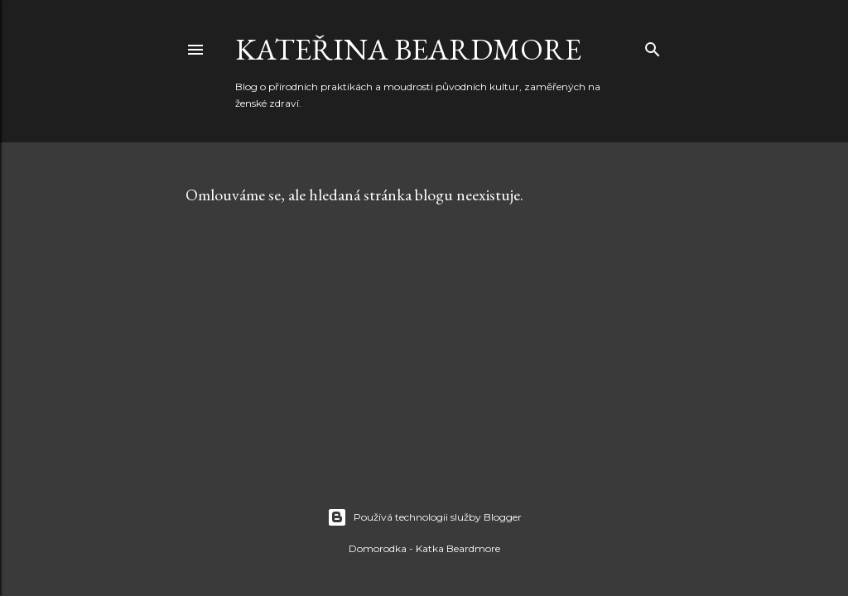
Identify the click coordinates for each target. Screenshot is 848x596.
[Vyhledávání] (652, 46)
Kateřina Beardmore (408, 49)
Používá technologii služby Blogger (424, 517)
